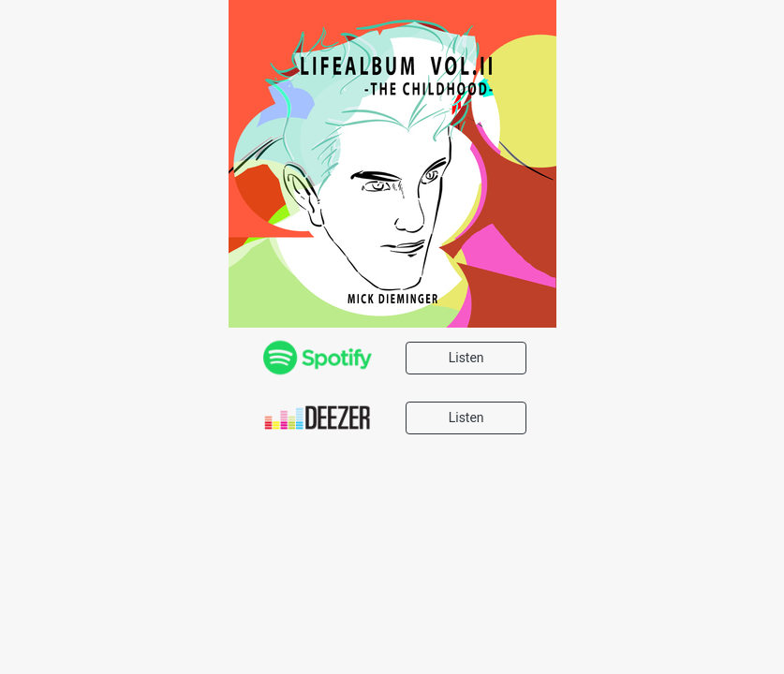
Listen (466, 357)
